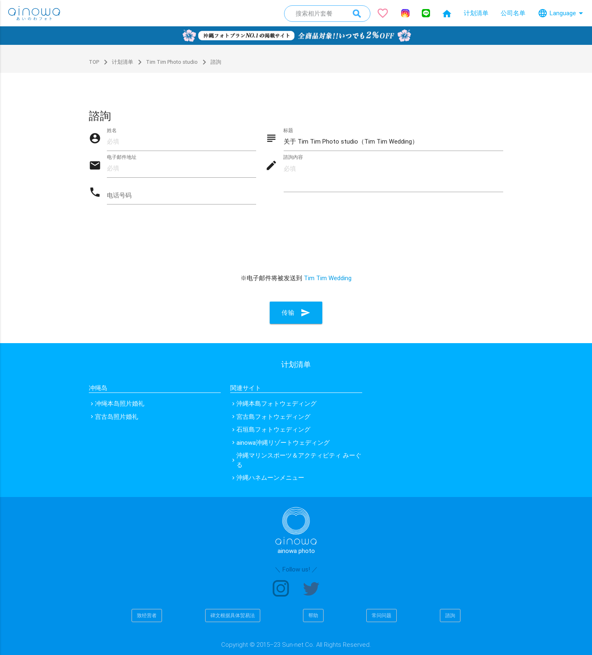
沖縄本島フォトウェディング (276, 403)
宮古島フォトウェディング (273, 416)
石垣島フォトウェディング (273, 429)
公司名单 (513, 13)
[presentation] (296, 246)
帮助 (313, 615)
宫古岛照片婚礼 (116, 416)
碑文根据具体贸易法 (232, 615)
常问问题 (381, 615)
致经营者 (147, 615)
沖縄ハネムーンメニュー (270, 477)
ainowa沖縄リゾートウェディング (283, 442)
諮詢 (450, 615)
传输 (296, 313)
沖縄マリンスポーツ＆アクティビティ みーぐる (298, 460)
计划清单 (476, 13)
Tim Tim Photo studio (166, 61)
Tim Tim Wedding (328, 279)
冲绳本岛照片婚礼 (119, 403)
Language (562, 13)
